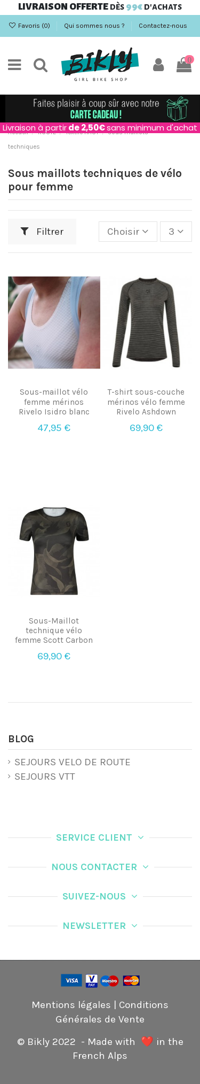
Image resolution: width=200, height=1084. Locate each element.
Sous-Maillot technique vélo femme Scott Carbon (54, 630)
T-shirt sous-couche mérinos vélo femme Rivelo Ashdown (146, 401)
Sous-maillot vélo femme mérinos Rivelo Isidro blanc (54, 401)
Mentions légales (71, 1005)
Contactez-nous (163, 25)
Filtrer (42, 231)
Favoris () (30, 25)
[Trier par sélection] (128, 231)
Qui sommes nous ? (95, 25)
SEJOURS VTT (44, 776)
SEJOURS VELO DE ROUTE (72, 762)
